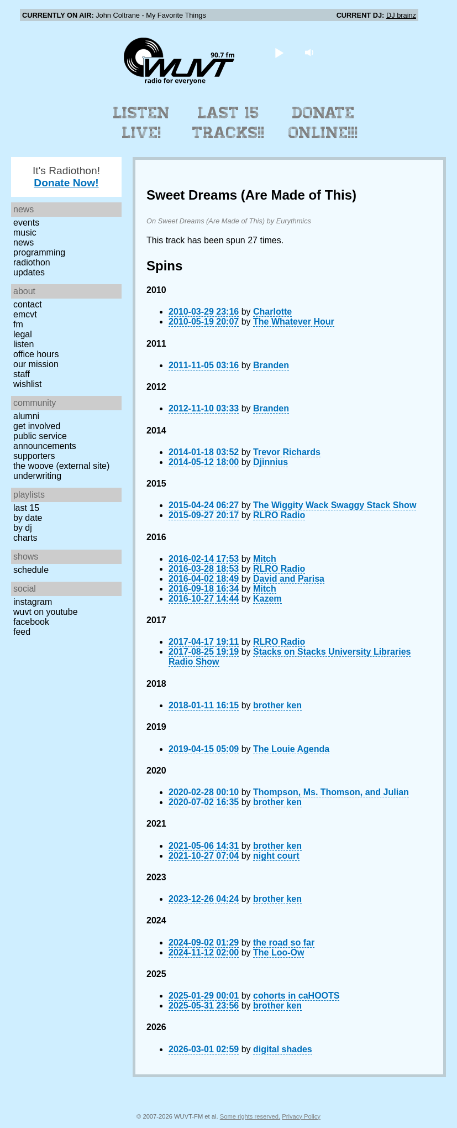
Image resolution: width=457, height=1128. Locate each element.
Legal (22, 334)
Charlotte (272, 311)
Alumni (26, 416)
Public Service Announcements (44, 441)
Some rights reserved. (250, 1116)
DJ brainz (401, 15)
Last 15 (26, 508)
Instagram (32, 602)
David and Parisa (288, 578)
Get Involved (36, 426)
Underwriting (37, 476)
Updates (29, 272)
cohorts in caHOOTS (296, 995)
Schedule (31, 570)
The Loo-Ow (278, 952)
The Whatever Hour (293, 321)
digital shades (282, 1049)
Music (24, 232)
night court (276, 855)
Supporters (34, 456)
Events (26, 222)
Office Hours (36, 354)
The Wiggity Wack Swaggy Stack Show (334, 505)
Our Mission (36, 364)
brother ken (277, 705)
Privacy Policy (301, 1116)
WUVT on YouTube (45, 612)
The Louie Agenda (291, 749)
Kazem (267, 598)
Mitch (264, 558)
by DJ (22, 527)
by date (27, 518)
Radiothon (31, 262)
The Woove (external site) (61, 466)
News (23, 242)
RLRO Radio (279, 515)
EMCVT (25, 314)
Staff (21, 374)
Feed (21, 631)
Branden (271, 365)
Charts (25, 537)
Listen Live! (141, 123)
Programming (39, 252)
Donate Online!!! (323, 123)
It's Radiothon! (66, 177)
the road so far (283, 942)
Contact (27, 304)
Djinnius (270, 462)
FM (18, 324)
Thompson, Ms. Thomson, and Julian (331, 792)
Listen (23, 344)
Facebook (31, 621)
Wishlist (27, 384)
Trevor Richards (287, 452)
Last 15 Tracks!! (228, 123)
